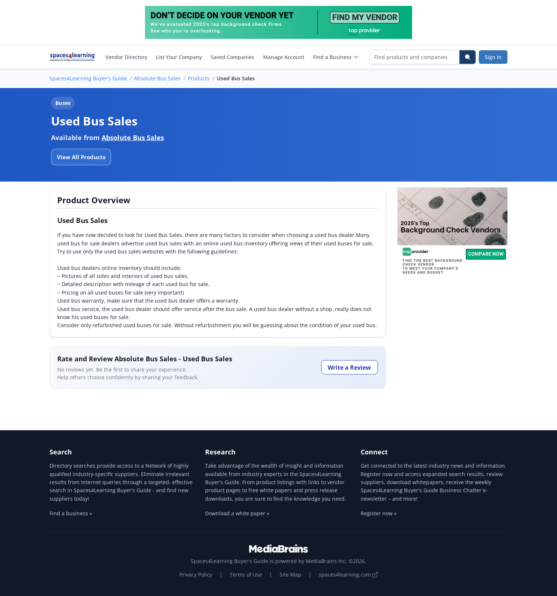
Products (199, 78)
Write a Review (349, 367)
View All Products (81, 157)
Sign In (493, 57)
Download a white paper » (237, 513)
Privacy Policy (195, 574)
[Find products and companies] (415, 57)
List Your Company (179, 57)
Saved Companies (232, 57)
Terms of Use (246, 574)
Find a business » (71, 513)
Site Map (290, 574)
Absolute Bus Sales (157, 78)
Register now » (379, 513)
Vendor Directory (126, 57)
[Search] (467, 57)
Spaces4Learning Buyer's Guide (88, 78)
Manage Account (283, 57)
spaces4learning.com (348, 574)
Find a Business (336, 57)
